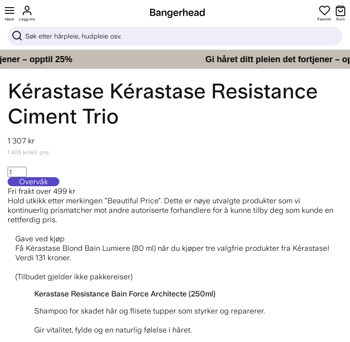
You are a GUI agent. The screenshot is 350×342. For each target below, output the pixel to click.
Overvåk (33, 181)
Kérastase (56, 91)
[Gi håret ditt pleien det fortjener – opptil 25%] (175, 59)
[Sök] (175, 36)
